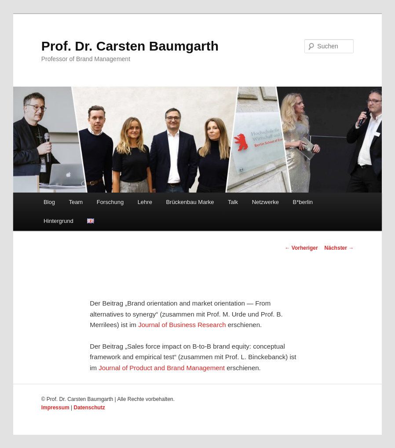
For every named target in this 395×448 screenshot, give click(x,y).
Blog (49, 202)
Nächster (339, 248)
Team (76, 202)
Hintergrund (58, 221)
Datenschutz (89, 407)
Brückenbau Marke (190, 202)
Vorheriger (301, 248)
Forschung (110, 202)
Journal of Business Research (182, 324)
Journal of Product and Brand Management (162, 368)
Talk (233, 202)
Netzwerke (265, 202)
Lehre (145, 202)
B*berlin (303, 202)
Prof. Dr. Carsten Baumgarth (130, 46)
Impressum (55, 407)
